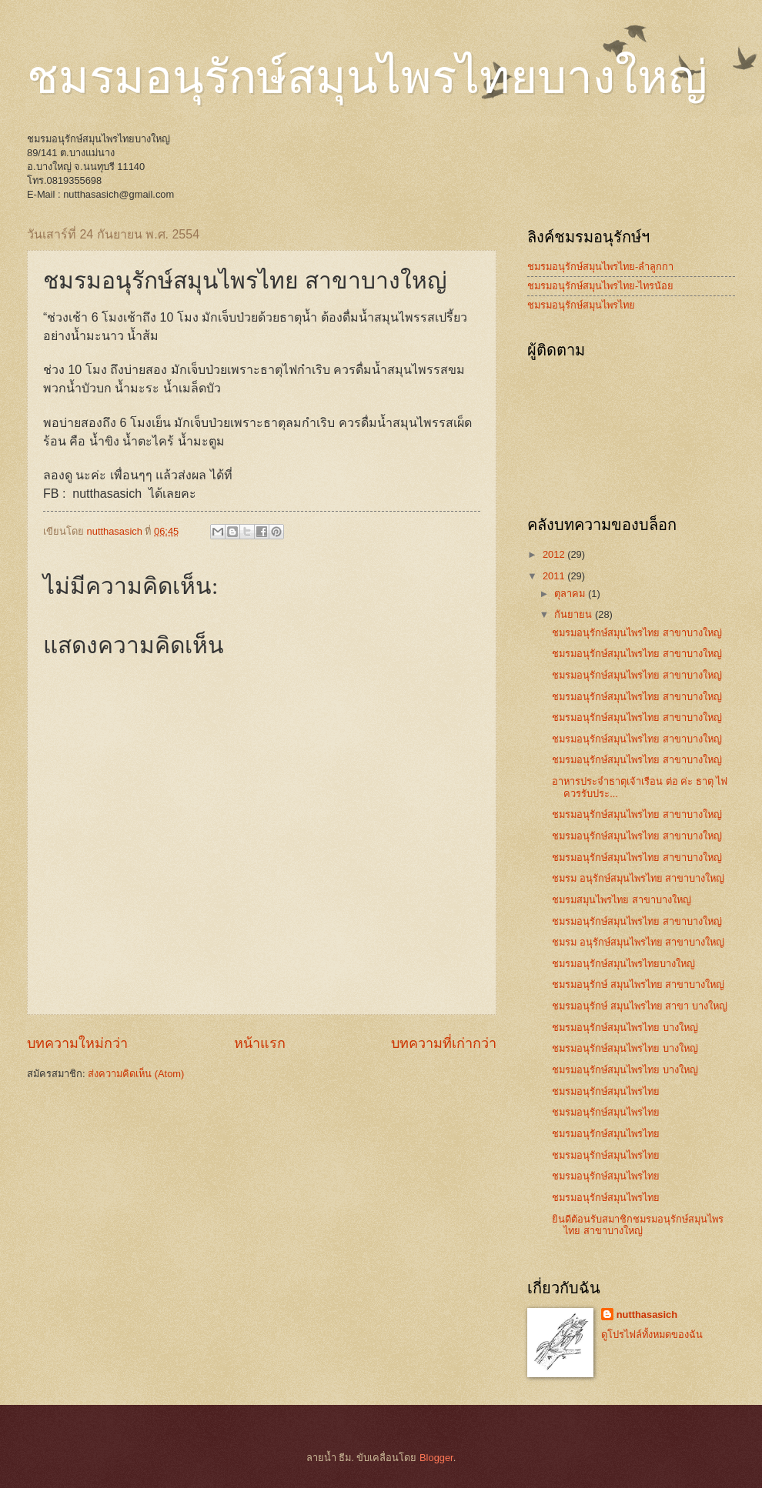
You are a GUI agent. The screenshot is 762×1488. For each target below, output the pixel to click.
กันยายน (574, 614)
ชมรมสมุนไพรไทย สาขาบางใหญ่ (621, 900)
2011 (555, 576)
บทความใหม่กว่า (77, 1043)
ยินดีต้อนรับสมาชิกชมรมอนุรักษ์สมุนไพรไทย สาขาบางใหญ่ (638, 1224)
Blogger (436, 1457)
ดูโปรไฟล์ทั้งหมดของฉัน (652, 1334)
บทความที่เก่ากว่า (443, 1043)
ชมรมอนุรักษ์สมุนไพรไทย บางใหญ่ (625, 1027)
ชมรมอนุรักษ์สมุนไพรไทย (581, 305)
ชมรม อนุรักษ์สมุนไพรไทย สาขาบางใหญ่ (638, 878)
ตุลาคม (571, 593)
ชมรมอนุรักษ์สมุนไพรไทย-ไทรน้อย (600, 286)
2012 (555, 554)
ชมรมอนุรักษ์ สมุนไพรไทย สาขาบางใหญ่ (638, 984)
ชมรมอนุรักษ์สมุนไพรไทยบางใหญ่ (367, 77)
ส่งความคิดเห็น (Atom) (136, 1073)
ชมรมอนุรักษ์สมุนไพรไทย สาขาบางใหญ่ (637, 633)
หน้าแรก (260, 1043)
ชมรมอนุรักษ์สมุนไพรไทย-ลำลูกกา (600, 266)
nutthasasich (647, 1314)
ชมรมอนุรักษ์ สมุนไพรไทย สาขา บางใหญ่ (639, 1006)
